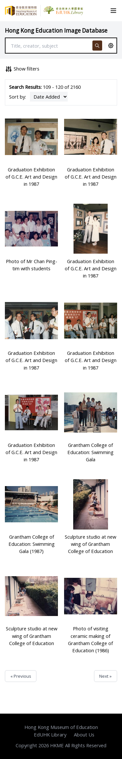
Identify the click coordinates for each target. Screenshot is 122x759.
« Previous (20, 676)
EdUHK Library (50, 734)
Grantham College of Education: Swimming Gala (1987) (31, 543)
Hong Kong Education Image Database (56, 30)
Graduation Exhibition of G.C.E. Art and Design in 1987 (31, 176)
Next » (105, 676)
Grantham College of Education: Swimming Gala (90, 452)
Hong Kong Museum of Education (61, 727)
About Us (84, 734)
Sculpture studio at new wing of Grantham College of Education (90, 543)
